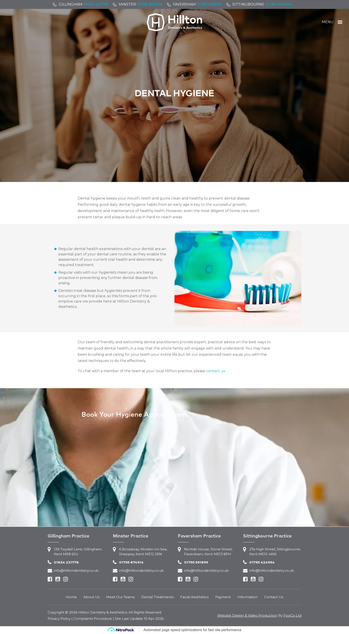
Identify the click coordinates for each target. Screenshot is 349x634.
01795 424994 (278, 4)
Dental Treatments (157, 597)
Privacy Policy (59, 618)
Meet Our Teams (120, 597)
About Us (91, 597)
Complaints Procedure (92, 618)
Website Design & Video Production (247, 615)
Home (71, 597)
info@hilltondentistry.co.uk (76, 570)
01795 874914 (149, 4)
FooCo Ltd (292, 615)
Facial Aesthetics (194, 597)
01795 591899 (209, 4)
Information (247, 597)
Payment (223, 597)
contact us (215, 371)
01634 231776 (95, 4)
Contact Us (273, 597)
